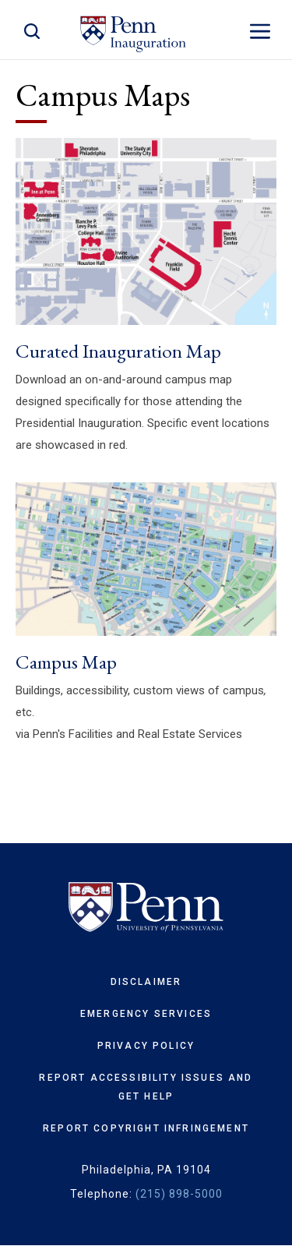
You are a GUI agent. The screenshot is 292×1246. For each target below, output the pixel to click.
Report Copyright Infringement (146, 1128)
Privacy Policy (146, 1045)
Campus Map (66, 661)
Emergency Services (146, 1013)
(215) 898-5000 (179, 1194)
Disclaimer (146, 981)
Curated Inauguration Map (118, 350)
